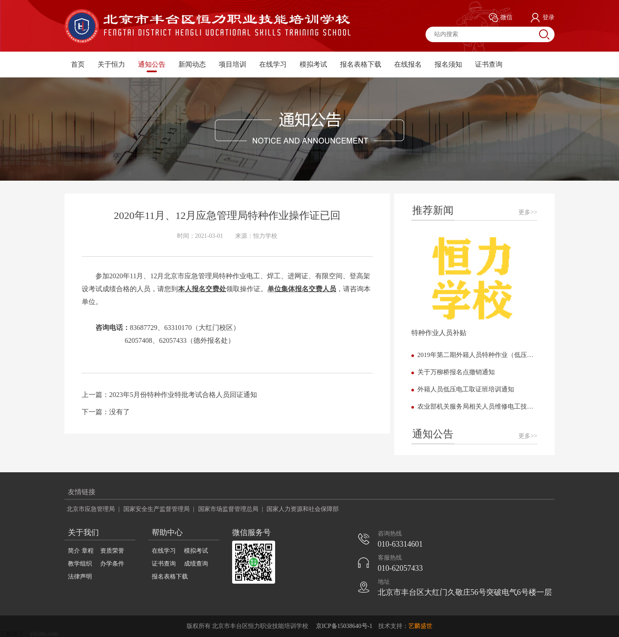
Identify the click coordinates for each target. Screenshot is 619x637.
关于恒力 (111, 64)
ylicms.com (44, 634)
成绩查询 (196, 563)
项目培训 (232, 64)
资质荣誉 (112, 551)
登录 (543, 17)
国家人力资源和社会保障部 (303, 509)
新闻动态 (192, 64)
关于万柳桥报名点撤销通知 (456, 372)
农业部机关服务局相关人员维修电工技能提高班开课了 (477, 406)
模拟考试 (313, 64)
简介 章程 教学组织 (81, 557)
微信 (500, 17)
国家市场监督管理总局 (228, 509)
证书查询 (489, 64)
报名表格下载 (360, 64)
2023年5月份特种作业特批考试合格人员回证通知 (183, 394)
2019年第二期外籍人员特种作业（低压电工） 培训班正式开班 (477, 354)
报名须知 (448, 64)
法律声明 (80, 576)
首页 (78, 64)
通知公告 (151, 64)
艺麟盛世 (420, 626)
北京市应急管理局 (91, 509)
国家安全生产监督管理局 (156, 509)
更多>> (527, 212)
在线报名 (408, 64)
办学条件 (112, 563)
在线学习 (273, 64)
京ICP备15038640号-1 (344, 626)
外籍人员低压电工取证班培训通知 (465, 389)
